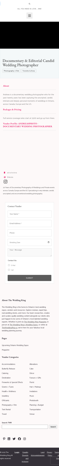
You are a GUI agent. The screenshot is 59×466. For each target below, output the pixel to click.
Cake (31, 368)
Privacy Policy (49, 454)
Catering (5, 373)
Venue (32, 414)
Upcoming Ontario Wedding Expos (15, 345)
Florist (32, 382)
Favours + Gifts (35, 377)
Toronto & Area (29, 70)
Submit (29, 278)
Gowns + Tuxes (8, 386)
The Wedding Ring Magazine (35, 321)
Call (10, 269)
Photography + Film (11, 70)
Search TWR (7, 422)
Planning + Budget (37, 404)
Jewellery (5, 395)
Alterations (34, 364)
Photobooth (34, 400)
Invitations (33, 391)
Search (53, 427)
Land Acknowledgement (37, 454)
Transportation (35, 409)
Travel (4, 414)
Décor (32, 373)
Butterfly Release (8, 368)
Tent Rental (6, 409)
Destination (6, 377)
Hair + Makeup (35, 386)
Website (10, 177)
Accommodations (8, 364)
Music (32, 395)
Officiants (5, 400)
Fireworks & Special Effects (12, 382)
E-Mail (11, 265)
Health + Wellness (9, 391)
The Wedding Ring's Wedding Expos (24, 324)
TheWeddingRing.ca (9, 327)
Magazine (5, 349)
